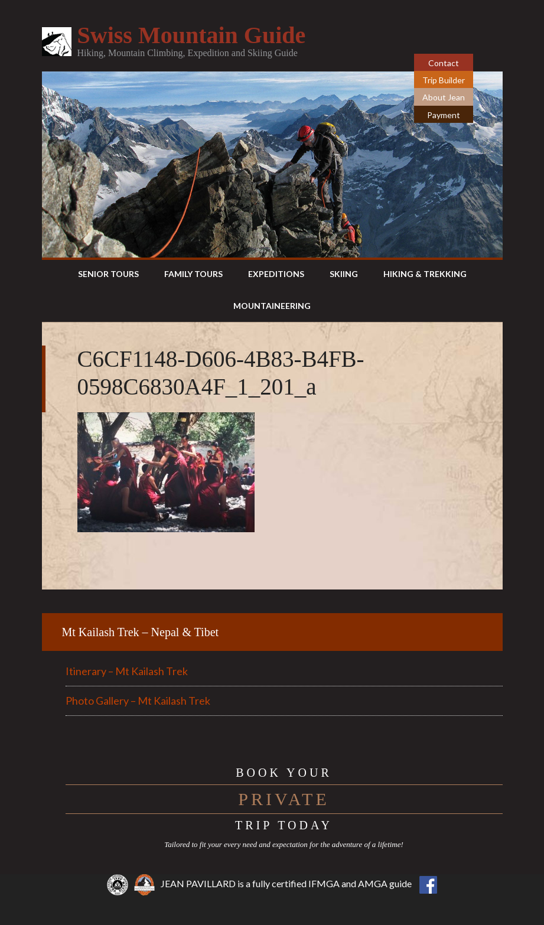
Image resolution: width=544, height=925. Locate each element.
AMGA (372, 883)
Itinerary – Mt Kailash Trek (127, 671)
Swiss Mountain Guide (191, 35)
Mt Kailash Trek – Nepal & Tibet (140, 632)
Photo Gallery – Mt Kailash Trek (138, 700)
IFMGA (324, 883)
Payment (443, 115)
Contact (443, 63)
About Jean (443, 97)
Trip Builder (443, 80)
